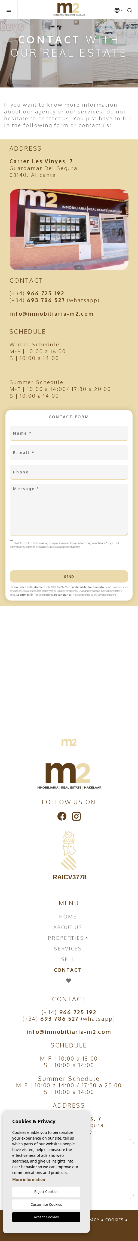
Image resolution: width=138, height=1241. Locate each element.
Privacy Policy (105, 543)
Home (68, 917)
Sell (68, 959)
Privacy (91, 1219)
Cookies (114, 1219)
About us (67, 927)
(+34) (37, 293)
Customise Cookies (46, 1204)
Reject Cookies (46, 1191)
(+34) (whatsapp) (55, 300)
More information (28, 1179)
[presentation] (39, 558)
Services (68, 949)
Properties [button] (66, 938)
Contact (68, 970)
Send (69, 577)
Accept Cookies (46, 1216)
